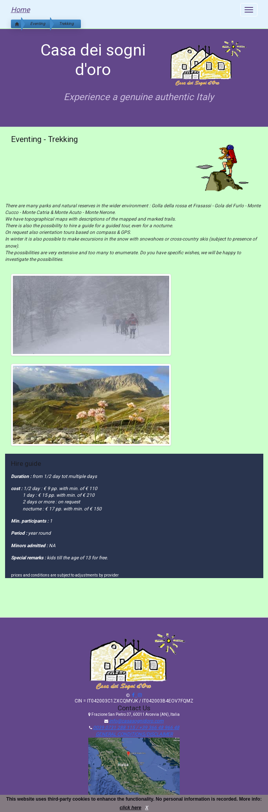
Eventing (37, 24)
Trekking (66, 24)
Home (20, 9)
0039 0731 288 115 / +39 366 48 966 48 (136, 727)
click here (130, 807)
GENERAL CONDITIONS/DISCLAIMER (134, 734)
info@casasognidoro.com (136, 721)
